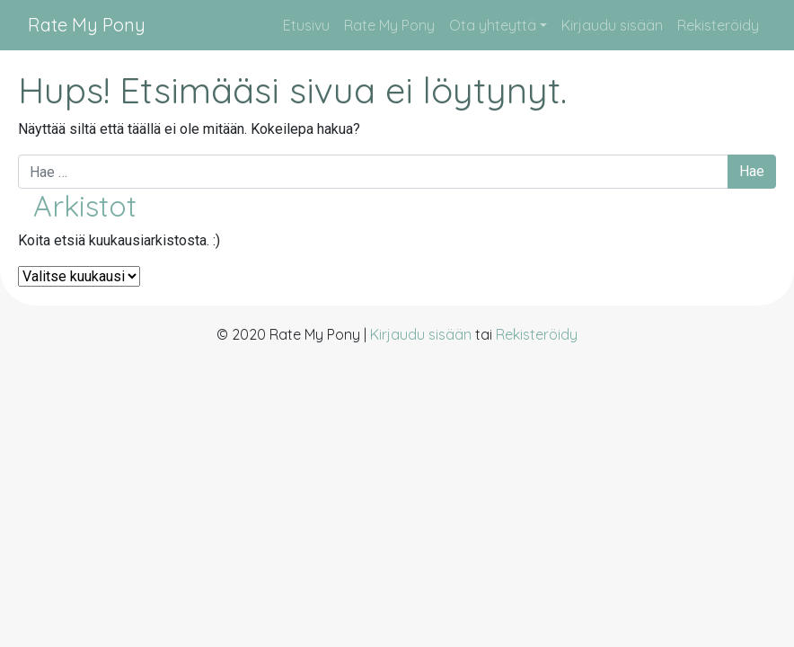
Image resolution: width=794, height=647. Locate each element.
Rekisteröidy (718, 25)
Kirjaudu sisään (612, 25)
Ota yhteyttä (492, 25)
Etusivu (306, 25)
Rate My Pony (87, 24)
